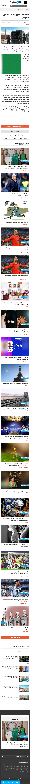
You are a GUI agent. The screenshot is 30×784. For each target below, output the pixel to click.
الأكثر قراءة (25, 652)
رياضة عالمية (24, 197)
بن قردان (14, 138)
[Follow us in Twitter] (8, 782)
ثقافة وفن (25, 495)
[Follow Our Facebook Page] (3, 782)
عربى (18, 9)
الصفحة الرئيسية (24, 9)
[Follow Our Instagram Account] (12, 782)
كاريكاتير (25, 224)
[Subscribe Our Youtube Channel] (17, 782)
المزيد (25, 775)
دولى (26, 385)
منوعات (26, 413)
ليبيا (26, 548)
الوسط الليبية (13, 135)
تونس (6, 138)
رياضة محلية (24, 170)
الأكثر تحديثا (19, 652)
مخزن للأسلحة (23, 138)
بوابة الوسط (23, 135)
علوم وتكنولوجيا (23, 334)
